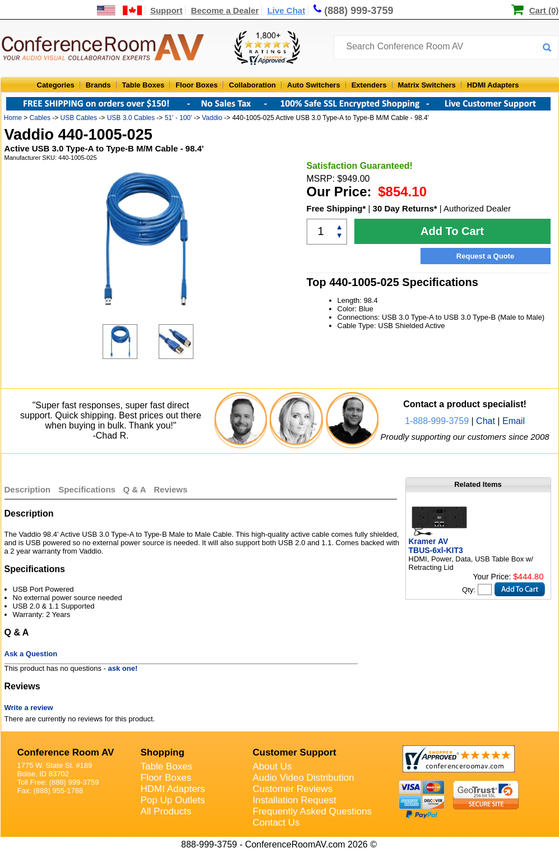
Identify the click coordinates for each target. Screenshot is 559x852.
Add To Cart (452, 231)
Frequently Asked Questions (312, 811)
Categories (56, 85)
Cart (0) (544, 10)
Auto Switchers (313, 85)
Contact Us (276, 822)
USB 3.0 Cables (131, 118)
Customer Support (294, 752)
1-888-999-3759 (437, 421)
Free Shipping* (336, 208)
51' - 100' (178, 118)
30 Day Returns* (405, 208)
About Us (272, 766)
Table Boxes (143, 85)
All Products (166, 811)
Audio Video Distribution (303, 777)
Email (513, 421)
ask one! (123, 668)
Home (13, 118)
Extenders (369, 85)
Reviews (170, 489)
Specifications (87, 489)
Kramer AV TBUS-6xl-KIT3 (436, 546)
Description (27, 489)
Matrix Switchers (427, 85)
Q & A (136, 489)
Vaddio (212, 118)
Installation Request (294, 800)
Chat (485, 421)
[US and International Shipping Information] (119, 10)
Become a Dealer (225, 10)
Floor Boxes (196, 85)
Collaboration (252, 85)
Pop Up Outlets (173, 800)
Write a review (28, 707)
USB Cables (79, 118)
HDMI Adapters (493, 85)
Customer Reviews (293, 789)
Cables (40, 118)
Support (166, 10)
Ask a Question (31, 654)
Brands (98, 85)
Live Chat (286, 10)
